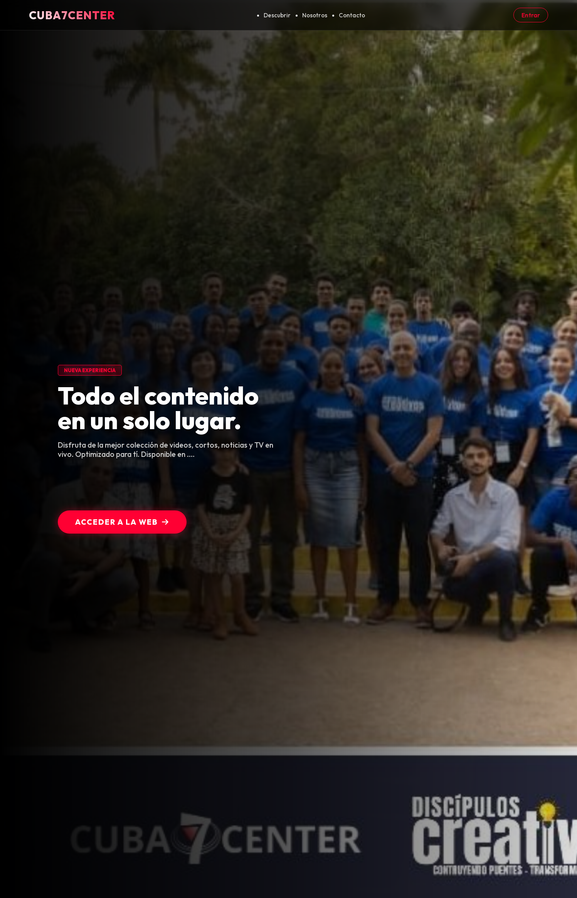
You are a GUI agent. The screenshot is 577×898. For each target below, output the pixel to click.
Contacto (352, 15)
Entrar (530, 15)
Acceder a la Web (122, 522)
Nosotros (314, 15)
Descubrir (277, 15)
